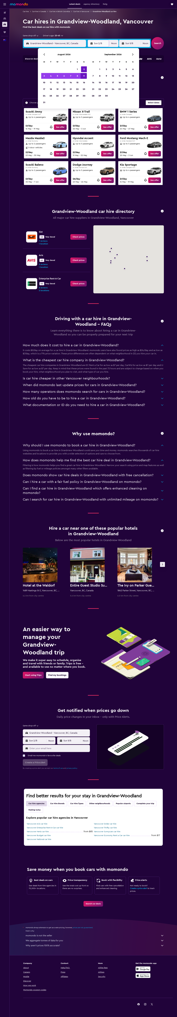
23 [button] (84, 89)
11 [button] (51, 82)
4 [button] (50, 76)
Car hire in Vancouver (81, 11)
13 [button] (64, 82)
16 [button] (84, 82)
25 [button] (51, 96)
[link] (60, 127)
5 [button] (57, 76)
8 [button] (77, 76)
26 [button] (57, 96)
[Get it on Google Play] (143, 968)
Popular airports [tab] (123, 804)
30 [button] (84, 96)
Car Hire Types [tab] (76, 804)
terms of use (58, 768)
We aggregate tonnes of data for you (95, 940)
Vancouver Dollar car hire (105, 824)
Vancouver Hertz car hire (38, 832)
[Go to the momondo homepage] (19, 4)
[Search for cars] (4, 24)
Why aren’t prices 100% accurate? (95, 945)
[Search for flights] (4, 12)
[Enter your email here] (59, 748)
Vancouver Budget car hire (39, 835)
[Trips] (4, 32)
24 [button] (44, 96)
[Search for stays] (4, 18)
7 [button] (70, 76)
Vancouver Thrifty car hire (105, 828)
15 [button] (77, 82)
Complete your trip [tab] (145, 804)
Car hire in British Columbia (59, 11)
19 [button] (57, 89)
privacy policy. (72, 768)
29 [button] (77, 96)
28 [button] (70, 96)
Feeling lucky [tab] (34, 810)
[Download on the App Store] (143, 975)
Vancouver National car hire (39, 839)
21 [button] (71, 89)
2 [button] (84, 69)
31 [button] (44, 102)
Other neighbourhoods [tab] (99, 804)
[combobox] (31, 35)
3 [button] (44, 76)
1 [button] (77, 69)
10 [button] (44, 82)
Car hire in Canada (39, 11)
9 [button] (84, 76)
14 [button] (71, 82)
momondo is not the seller (95, 935)
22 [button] (77, 89)
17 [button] (44, 89)
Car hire (26, 11)
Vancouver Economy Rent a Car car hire (112, 835)
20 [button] (64, 89)
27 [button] (64, 96)
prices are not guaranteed (83, 927)
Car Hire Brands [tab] (57, 804)
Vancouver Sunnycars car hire (107, 832)
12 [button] (57, 82)
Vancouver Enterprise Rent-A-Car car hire (45, 828)
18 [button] (51, 89)
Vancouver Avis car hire (37, 824)
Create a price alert (138, 888)
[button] (5, 4)
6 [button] (64, 76)
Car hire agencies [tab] (36, 804)
